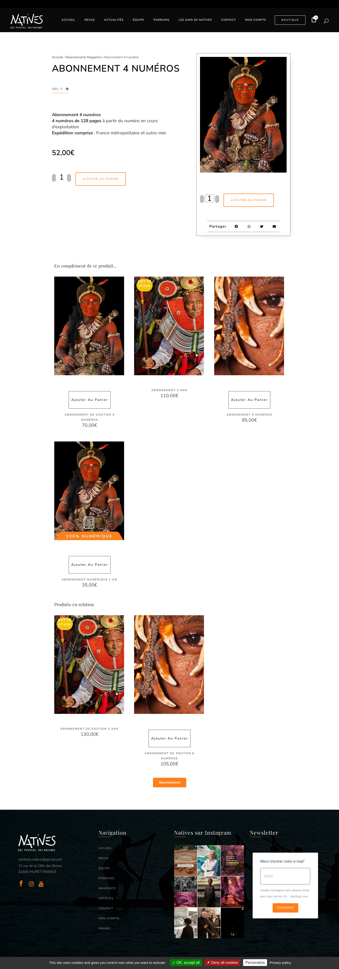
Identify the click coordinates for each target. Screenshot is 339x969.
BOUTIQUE (290, 20)
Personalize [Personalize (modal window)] (255, 963)
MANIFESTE (107, 888)
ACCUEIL (105, 848)
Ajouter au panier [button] (89, 399)
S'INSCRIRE (285, 908)
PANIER (104, 928)
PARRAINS (106, 878)
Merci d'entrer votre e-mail (281, 861)
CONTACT (105, 908)
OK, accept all (186, 963)
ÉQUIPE (104, 868)
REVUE (103, 858)
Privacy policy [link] (280, 963)
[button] (60, 90)
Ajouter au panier (101, 179)
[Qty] (61, 177)
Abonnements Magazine (83, 57)
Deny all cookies (222, 963)
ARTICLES (105, 898)
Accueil (57, 57)
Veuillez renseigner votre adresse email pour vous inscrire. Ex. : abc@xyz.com (284, 893)
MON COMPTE (108, 918)
